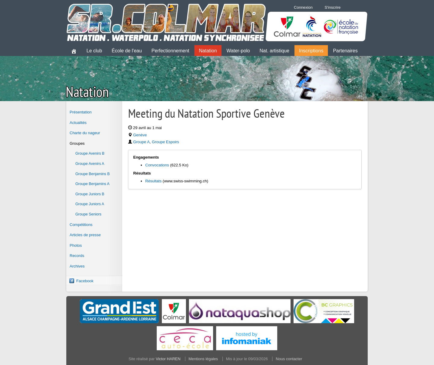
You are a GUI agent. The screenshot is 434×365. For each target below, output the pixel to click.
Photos (76, 245)
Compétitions (81, 224)
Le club (94, 50)
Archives (77, 266)
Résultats (153, 181)
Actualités (78, 122)
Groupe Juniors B (89, 194)
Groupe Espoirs (165, 142)
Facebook (84, 281)
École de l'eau (127, 50)
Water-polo (238, 50)
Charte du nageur (85, 133)
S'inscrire (333, 7)
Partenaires (345, 50)
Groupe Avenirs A (89, 164)
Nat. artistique (274, 50)
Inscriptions (311, 50)
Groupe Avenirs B (90, 153)
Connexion (303, 7)
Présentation (81, 112)
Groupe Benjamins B (92, 174)
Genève (140, 135)
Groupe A (141, 142)
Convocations (157, 165)
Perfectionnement (170, 50)
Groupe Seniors (88, 214)
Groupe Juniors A (89, 204)
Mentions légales (203, 359)
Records (77, 255)
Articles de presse (85, 235)
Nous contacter (289, 359)
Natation (208, 50)
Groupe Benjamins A (92, 184)
